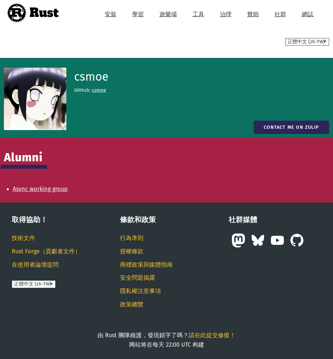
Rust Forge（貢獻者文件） (46, 251)
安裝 (110, 14)
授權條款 (131, 251)
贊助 (253, 14)
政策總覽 (131, 304)
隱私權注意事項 (140, 291)
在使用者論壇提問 (35, 264)
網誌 (307, 14)
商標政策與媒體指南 (146, 264)
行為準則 (131, 238)
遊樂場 (168, 14)
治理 (226, 14)
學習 (138, 14)
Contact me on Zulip (291, 127)
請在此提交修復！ (212, 335)
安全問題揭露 (137, 277)
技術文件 (23, 238)
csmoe (99, 90)
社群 (280, 14)
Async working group (40, 189)
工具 (198, 14)
